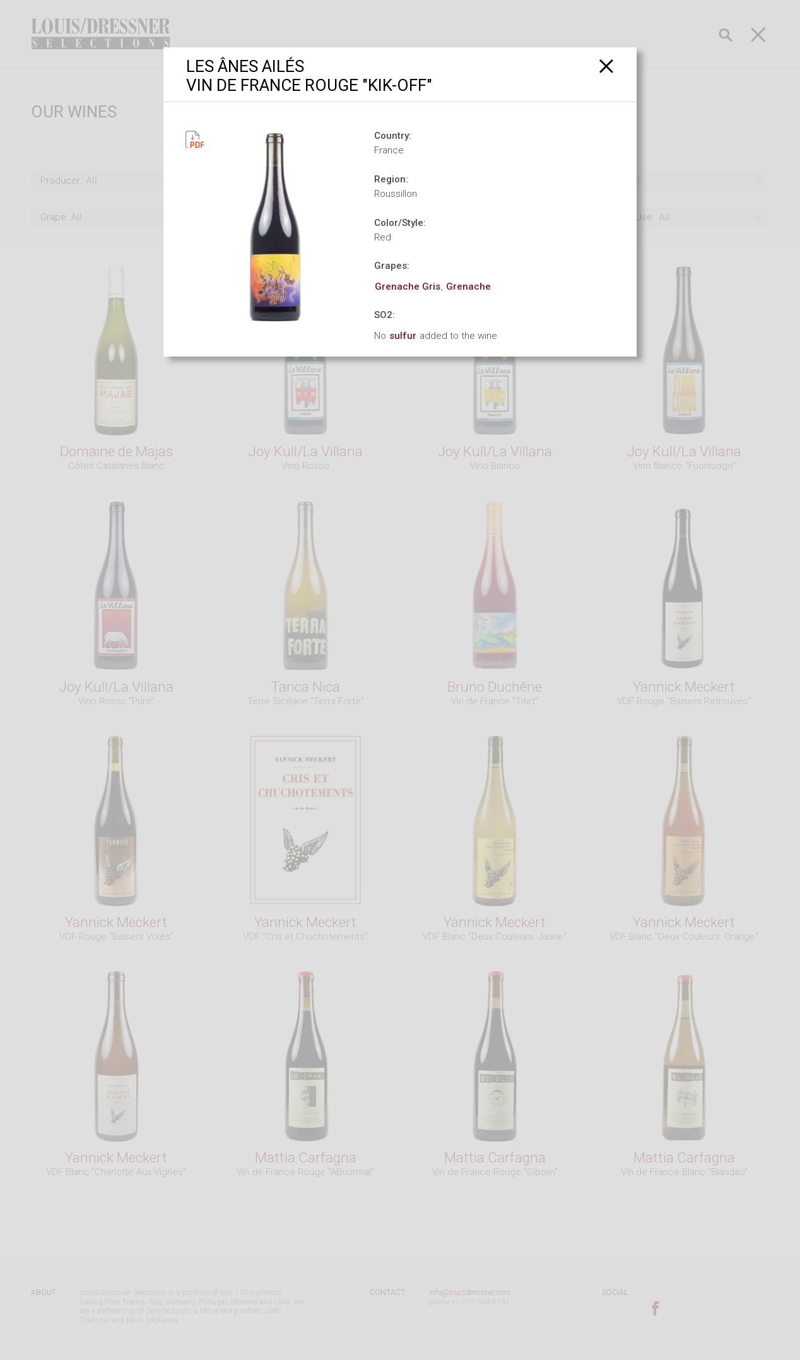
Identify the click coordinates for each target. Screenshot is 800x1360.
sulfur (402, 336)
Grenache (468, 286)
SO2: (384, 315)
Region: (391, 179)
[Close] (606, 66)
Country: (392, 135)
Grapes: (391, 265)
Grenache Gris (407, 286)
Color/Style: (400, 222)
